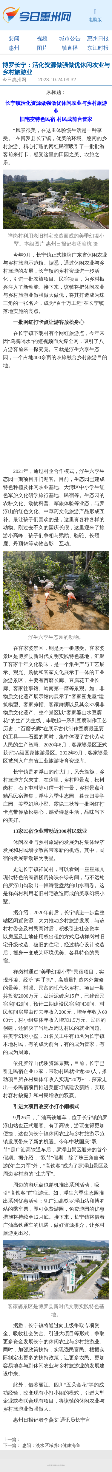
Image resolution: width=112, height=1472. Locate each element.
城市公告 (70, 38)
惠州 (14, 48)
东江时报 (98, 48)
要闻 (14, 38)
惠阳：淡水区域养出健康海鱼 (51, 1445)
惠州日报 (98, 38)
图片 (42, 48)
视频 (42, 38)
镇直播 (70, 48)
